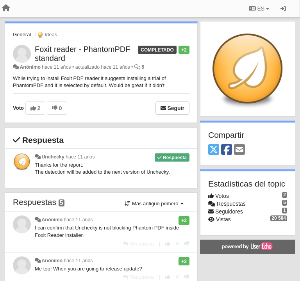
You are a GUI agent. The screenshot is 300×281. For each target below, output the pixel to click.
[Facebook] (226, 150)
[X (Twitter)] (213, 150)
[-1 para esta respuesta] (186, 244)
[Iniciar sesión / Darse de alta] (283, 8)
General (22, 34)
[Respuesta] (138, 244)
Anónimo (30, 67)
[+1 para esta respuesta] (167, 244)
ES (259, 8)
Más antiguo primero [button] (154, 203)
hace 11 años (80, 157)
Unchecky (52, 157)
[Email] (239, 150)
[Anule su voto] (177, 244)
